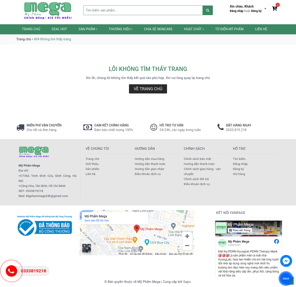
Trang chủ (31, 29)
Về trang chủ (148, 88)
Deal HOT (59, 29)
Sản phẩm (88, 29)
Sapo (187, 282)
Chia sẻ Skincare (158, 29)
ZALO (286, 278)
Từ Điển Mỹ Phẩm (229, 29)
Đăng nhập (237, 11)
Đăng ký (256, 11)
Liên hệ (261, 29)
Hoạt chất (194, 29)
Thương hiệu (120, 29)
